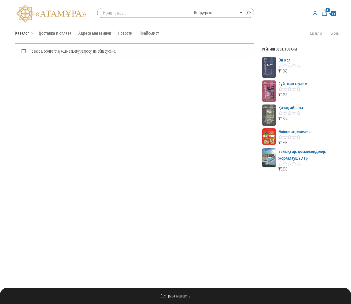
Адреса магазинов (94, 33)
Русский (334, 33)
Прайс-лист (149, 33)
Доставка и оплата (54, 33)
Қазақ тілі (316, 33)
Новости (125, 33)
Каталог (22, 33)
